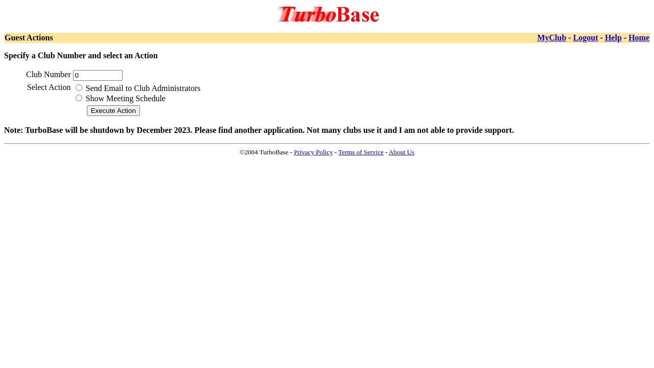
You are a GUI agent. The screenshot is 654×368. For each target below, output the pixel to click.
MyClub (551, 37)
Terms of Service (361, 152)
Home (638, 37)
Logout (585, 37)
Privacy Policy (313, 152)
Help (613, 37)
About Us (401, 152)
